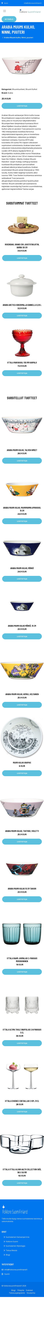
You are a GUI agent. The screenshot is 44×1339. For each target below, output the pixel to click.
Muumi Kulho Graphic (22, 762)
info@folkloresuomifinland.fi (33, 3)
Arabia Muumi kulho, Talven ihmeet (22, 450)
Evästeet (29, 1290)
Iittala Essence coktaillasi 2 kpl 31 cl (22, 1101)
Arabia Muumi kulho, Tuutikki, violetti (22, 831)
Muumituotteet (18, 89)
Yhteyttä (20, 1290)
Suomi (6, 3)
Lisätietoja (22, 106)
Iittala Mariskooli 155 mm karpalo (22, 362)
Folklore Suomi (12, 1241)
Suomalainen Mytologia (15, 1246)
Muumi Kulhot (31, 89)
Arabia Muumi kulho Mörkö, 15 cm (22, 625)
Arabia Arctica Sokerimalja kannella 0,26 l (22, 305)
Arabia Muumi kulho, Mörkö (22, 568)
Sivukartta (31, 1293)
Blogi (8, 1255)
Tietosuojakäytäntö (17, 1293)
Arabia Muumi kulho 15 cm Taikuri (22, 888)
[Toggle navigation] (4, 11)
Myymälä (9, 19)
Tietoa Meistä (11, 1250)
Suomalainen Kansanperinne (17, 1237)
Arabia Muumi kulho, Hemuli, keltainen (22, 694)
